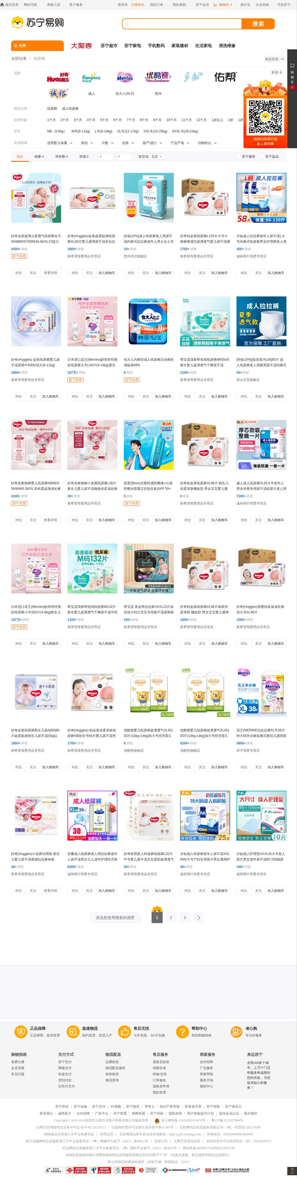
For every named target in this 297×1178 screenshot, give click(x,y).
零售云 (150, 1106)
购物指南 (19, 1054)
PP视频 (116, 1106)
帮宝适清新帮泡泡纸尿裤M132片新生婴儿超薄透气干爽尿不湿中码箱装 (92, 612)
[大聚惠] (82, 45)
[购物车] (225, 5)
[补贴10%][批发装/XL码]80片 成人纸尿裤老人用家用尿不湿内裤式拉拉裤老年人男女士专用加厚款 (261, 365)
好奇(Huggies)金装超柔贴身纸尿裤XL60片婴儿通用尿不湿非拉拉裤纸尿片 (91, 241)
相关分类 (20, 109)
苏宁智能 (213, 1106)
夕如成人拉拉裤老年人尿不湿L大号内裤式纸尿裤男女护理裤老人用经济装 (261, 241)
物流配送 (113, 1054)
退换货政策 (161, 1062)
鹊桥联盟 (138, 1113)
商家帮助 (206, 1074)
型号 (17, 131)
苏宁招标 (156, 1113)
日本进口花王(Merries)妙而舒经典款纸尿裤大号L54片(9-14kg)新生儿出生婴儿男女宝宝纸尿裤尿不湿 (92, 365)
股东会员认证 (229, 1113)
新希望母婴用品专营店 (84, 256)
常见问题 (17, 1074)
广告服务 (206, 1068)
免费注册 (17, 1062)
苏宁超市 (109, 45)
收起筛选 (274, 59)
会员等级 (17, 1068)
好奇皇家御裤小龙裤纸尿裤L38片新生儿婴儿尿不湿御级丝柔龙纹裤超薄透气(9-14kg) (92, 488)
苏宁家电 (132, 45)
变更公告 (161, 1141)
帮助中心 (199, 1028)
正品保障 (38, 1028)
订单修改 (159, 1080)
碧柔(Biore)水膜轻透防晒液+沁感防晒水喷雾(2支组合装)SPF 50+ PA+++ (148, 488)
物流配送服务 (115, 1068)
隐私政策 (175, 1113)
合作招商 (206, 1062)
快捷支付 (65, 1074)
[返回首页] (10, 5)
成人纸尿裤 (70, 109)
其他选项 (20, 143)
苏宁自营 (19, 256)
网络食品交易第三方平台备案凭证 (69, 1134)
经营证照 (107, 1134)
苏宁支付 (65, 1062)
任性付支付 (66, 1086)
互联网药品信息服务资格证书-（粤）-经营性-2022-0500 (220, 1127)
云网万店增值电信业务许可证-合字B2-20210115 (71, 1127)
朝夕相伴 (250, 1113)
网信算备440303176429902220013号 (209, 1148)
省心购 (251, 1028)
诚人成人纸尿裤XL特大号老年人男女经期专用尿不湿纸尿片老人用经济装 (261, 488)
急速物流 (90, 1028)
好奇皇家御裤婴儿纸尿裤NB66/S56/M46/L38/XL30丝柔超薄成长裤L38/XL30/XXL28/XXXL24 (36, 488)
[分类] (37, 45)
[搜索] (185, 24)
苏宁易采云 (233, 1106)
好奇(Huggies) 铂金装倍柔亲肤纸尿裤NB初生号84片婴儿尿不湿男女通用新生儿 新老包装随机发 (91, 735)
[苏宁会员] (202, 5)
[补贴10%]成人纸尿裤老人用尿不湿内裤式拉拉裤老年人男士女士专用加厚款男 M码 (149, 241)
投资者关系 (193, 1106)
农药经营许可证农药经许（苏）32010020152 (238, 1141)
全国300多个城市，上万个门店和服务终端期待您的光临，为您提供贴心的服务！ (258, 1075)
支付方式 (66, 1054)
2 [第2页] (171, 916)
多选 (276, 72)
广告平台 (101, 1113)
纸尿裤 (52, 109)
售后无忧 (141, 1028)
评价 (19, 249)
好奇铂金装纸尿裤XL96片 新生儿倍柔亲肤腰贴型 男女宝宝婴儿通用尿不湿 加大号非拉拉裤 (204, 488)
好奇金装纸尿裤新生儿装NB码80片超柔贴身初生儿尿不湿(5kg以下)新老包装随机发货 (35, 735)
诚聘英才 (64, 1113)
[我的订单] (158, 5)
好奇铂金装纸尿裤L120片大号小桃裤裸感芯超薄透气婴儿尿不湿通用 (205, 241)
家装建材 (180, 45)
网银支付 (65, 1068)
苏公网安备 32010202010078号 (179, 1120)
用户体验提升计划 (200, 1113)
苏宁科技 (62, 1106)
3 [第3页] (184, 916)
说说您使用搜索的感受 (115, 917)
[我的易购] (181, 5)
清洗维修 (227, 45)
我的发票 (159, 1092)
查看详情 (50, 273)
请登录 (123, 5)
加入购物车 (107, 273)
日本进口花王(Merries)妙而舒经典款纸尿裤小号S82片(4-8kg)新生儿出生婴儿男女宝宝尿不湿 (36, 612)
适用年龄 (20, 120)
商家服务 (207, 1054)
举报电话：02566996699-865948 (230, 1134)
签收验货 (112, 1074)
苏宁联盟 (120, 1113)
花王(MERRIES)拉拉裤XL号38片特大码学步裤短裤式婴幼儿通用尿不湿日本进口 (261, 735)
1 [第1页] (157, 916)
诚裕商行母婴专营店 (251, 256)
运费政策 (112, 1062)
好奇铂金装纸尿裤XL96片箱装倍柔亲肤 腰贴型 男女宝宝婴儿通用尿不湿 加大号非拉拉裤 (204, 612)
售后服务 (160, 1054)
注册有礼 (138, 5)
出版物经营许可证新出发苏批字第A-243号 (142, 1127)
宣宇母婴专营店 (248, 750)
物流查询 (112, 1080)
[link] (20, 156)
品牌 (17, 73)
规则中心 (206, 1086)
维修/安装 (160, 1074)
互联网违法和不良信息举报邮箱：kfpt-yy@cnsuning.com (160, 1134)
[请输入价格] (106, 156)
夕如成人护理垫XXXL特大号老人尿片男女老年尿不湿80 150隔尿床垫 (260, 859)
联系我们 (46, 1113)
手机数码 (156, 45)
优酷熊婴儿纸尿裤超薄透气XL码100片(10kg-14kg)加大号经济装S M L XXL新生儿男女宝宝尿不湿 (148, 735)
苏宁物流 (132, 1106)
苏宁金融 (80, 1106)
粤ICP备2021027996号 (227, 1120)
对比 (18, 273)
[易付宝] (245, 5)
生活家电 (203, 45)
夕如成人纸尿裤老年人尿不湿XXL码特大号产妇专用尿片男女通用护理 (205, 859)
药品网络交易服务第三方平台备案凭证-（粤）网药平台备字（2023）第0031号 (119, 1148)
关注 (33, 273)
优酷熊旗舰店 (134, 750)
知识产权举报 (170, 1106)
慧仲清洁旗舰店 (135, 256)
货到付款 (65, 1080)
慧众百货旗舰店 (248, 380)
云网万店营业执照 (187, 1141)
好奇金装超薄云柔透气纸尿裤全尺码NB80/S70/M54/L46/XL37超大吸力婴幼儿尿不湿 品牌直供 (36, 241)
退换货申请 (161, 1086)
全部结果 (19, 58)
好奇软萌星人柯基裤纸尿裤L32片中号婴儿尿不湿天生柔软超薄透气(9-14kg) (149, 859)
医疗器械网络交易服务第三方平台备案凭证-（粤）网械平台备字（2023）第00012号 (87, 1141)
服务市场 (206, 1080)
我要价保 (159, 1068)
